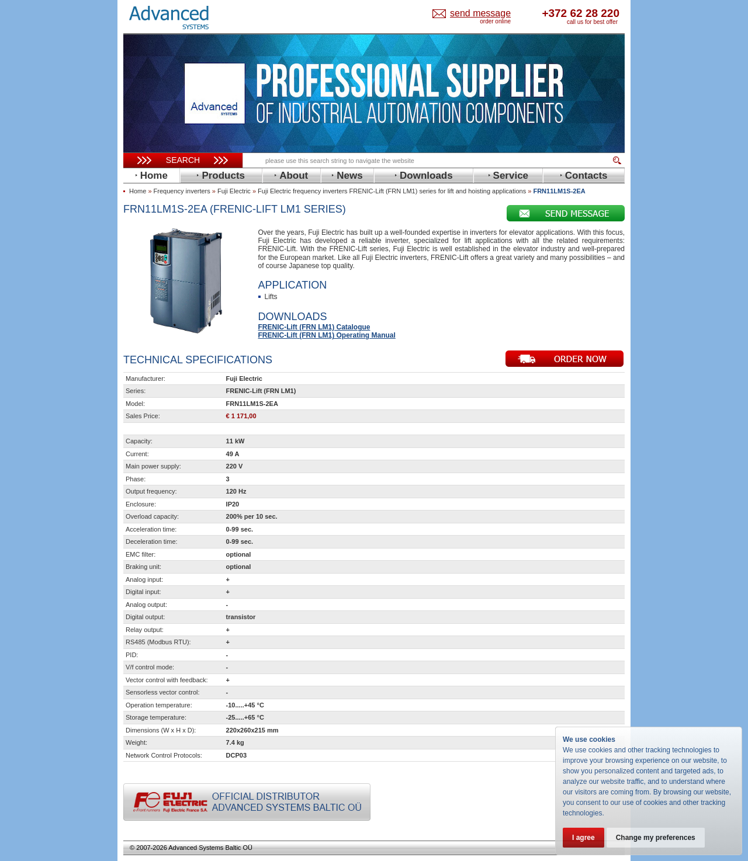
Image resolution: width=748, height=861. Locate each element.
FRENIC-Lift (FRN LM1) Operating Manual (327, 335)
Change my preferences (655, 838)
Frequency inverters (182, 191)
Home (137, 191)
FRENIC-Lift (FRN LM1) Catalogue (314, 327)
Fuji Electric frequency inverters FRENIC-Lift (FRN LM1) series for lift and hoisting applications (392, 191)
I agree (583, 838)
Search (183, 160)
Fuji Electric (234, 191)
